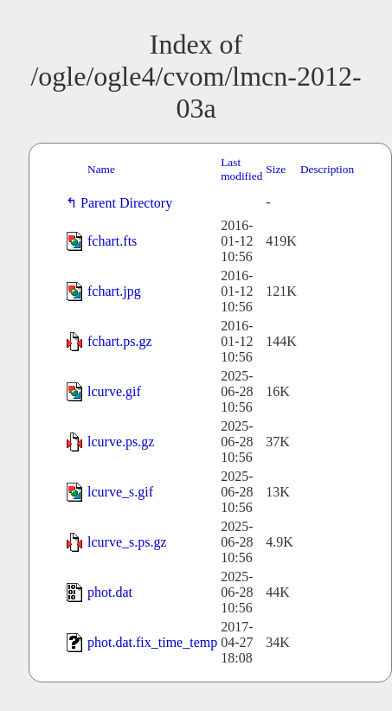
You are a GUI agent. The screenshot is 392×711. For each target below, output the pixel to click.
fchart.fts (112, 241)
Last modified (241, 169)
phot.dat (109, 592)
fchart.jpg (114, 291)
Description (327, 169)
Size (276, 169)
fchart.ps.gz (119, 341)
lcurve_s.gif (120, 491)
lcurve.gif (114, 391)
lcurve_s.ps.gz (127, 542)
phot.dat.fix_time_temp (152, 642)
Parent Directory (129, 202)
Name (101, 169)
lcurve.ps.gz (120, 441)
